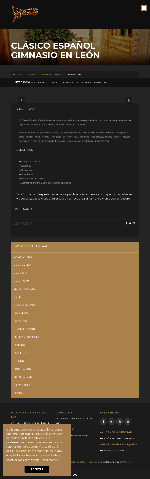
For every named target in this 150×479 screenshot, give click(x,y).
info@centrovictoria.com (76, 435)
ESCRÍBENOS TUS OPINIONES (117, 438)
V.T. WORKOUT (22, 385)
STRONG (19, 360)
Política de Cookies (96, 461)
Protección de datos (75, 461)
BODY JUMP (21, 272)
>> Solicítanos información (36, 82)
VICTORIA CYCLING (25, 288)
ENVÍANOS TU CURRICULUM (116, 450)
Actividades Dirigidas (50, 74)
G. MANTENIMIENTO (25, 328)
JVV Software (126, 461)
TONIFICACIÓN (22, 368)
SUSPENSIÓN (22, 352)
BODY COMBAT (23, 264)
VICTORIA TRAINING (25, 377)
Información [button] (50, 460)
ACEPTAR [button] (37, 469)
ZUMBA (18, 393)
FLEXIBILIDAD (22, 312)
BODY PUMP (21, 280)
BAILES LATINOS (23, 256)
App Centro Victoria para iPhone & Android (85, 82)
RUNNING (19, 344)
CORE (17, 296)
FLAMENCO (20, 320)
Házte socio (23, 209)
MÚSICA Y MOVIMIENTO (27, 336)
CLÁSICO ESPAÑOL (25, 304)
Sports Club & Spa (23, 74)
